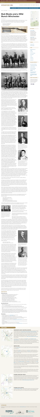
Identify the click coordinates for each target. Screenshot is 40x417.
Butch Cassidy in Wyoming (33, 64)
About (4, 0)
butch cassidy (31, 54)
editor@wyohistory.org (23, 406)
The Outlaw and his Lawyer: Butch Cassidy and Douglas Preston (33, 75)
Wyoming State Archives (19, 323)
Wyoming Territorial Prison (20, 374)
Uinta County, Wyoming (33, 68)
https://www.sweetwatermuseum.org (32, 336)
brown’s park (31, 58)
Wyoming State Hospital (19, 387)
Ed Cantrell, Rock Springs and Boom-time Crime (33, 72)
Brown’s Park (17, 345)
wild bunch (31, 51)
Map (22, 0)
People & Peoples (32, 45)
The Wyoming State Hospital (33, 65)
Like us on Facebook (16, 0)
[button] (36, 18)
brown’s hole (31, 60)
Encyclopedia (5, 10)
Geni (10, 315)
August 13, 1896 (32, 37)
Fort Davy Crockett (21, 361)
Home (2, 0)
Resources (10, 0)
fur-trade (28, 361)
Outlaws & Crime (32, 44)
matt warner (31, 57)
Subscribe (7, 0)
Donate (2, 2)
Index (20, 0)
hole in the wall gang (32, 53)
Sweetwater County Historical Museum (17, 319)
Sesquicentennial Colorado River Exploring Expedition (28, 331)
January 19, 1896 (32, 30)
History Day (25, 0)
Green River (26, 338)
